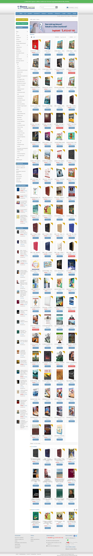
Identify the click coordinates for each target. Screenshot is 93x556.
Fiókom (32, 537)
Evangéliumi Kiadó (20, 144)
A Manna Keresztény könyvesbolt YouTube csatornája (71, 543)
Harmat (18, 146)
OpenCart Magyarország (69, 554)
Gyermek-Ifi (36, 13)
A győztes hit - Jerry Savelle (59, 325)
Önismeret (57, 13)
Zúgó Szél (19, 142)
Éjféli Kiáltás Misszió (21, 81)
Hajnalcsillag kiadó (20, 96)
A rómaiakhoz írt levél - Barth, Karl (71, 459)
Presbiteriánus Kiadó (21, 125)
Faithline (18, 87)
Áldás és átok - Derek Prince (72, 344)
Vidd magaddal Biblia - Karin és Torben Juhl (71, 522)
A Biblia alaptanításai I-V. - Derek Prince (74, 197)
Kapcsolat (18, 179)
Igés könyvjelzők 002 (47, 289)
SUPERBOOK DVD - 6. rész (59, 417)
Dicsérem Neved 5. (23, 195)
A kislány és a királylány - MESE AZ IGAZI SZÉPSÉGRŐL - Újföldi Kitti (48, 523)
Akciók (17, 554)
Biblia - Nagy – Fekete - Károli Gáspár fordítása (75, 252)
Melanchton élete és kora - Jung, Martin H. (71, 499)
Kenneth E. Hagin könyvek (21, 105)
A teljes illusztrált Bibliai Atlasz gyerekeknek (75, 69)
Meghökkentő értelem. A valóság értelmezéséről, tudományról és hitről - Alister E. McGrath (59, 480)
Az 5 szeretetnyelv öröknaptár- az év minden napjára (23, 202)
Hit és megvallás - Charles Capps (72, 270)
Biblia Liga (19, 74)
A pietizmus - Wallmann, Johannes (47, 499)
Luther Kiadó (19, 111)
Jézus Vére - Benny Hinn (47, 179)
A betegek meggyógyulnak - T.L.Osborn (62, 307)
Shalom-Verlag (20, 127)
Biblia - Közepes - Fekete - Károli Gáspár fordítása (52, 234)
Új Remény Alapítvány (21, 136)
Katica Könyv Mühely (21, 103)
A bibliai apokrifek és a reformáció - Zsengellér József (24, 391)
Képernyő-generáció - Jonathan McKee (74, 289)
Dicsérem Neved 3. (23, 209)
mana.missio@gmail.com (54, 545)
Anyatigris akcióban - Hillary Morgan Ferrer (74, 215)
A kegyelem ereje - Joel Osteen (36, 215)
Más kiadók (19, 117)
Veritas (18, 138)
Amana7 (18, 68)
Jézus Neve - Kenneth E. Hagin (60, 380)
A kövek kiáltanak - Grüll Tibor (60, 215)
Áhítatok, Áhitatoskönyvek (21, 43)
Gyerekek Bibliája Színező (60, 142)
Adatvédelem (18, 178)
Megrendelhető (72, 72)
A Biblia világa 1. (47, 50)
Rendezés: (57, 37)
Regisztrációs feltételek (20, 165)
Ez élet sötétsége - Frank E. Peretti (37, 380)
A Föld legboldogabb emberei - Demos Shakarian (52, 325)
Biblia (21, 13)
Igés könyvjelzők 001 (35, 289)
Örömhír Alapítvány (20, 121)
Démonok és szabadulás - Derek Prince (62, 362)
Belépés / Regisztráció (22, 23)
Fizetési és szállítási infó (22, 19)
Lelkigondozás (19, 47)
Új (25, 13)
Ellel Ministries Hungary (21, 83)
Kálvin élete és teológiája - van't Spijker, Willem (23, 331)
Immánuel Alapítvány (21, 153)
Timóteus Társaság (20, 132)
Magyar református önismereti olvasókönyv (24, 311)
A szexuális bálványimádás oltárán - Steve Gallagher (64, 69)
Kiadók (74, 13)
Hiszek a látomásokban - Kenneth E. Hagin (62, 270)
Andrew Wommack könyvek (22, 70)
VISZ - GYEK (19, 140)
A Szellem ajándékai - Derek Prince (37, 344)
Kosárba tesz (22, 192)
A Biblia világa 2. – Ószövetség (60, 50)
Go (56, 7)
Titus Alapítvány (20, 134)
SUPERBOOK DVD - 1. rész (47, 399)
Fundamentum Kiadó (21, 92)
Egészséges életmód (20, 60)
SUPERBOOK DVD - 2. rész (59, 399)
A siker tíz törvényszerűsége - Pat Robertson (75, 325)
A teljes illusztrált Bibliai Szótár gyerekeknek (39, 87)
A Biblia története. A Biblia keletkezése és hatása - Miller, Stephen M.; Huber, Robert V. (24, 373)
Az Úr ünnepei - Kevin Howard (48, 362)
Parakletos (19, 123)
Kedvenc (44, 13)
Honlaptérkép (18, 181)
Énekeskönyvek (19, 58)
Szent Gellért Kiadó (20, 155)
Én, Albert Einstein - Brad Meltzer (60, 522)
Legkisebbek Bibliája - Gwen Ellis (72, 179)
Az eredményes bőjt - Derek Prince (37, 362)
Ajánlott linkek (18, 174)
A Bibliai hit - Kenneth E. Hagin (72, 307)
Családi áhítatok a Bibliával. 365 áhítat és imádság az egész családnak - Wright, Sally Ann (23, 218)
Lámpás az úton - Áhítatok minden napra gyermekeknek (35, 522)
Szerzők (28, 554)
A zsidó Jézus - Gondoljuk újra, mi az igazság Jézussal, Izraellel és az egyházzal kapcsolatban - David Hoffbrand (24, 424)
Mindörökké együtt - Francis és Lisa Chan (38, 197)
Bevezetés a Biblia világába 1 (60, 87)
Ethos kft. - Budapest (21, 85)
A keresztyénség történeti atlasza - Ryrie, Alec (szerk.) (23, 361)
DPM (18, 157)
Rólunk (17, 169)
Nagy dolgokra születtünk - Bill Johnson (74, 380)
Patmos (18, 151)
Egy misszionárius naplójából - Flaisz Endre (38, 142)
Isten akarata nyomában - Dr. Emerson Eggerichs (23, 231)
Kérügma (19, 107)
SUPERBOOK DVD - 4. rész (35, 417)
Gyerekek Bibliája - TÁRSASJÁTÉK (49, 270)
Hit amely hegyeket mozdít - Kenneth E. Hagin (51, 380)
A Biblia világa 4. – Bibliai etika (36, 69)
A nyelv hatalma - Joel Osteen (48, 69)
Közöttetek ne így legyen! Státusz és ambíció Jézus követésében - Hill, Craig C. (23, 383)
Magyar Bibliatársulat (21, 113)
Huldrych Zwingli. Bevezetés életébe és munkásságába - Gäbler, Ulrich (35, 480)
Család (63, 13)
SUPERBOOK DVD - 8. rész (71, 417)
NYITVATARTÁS (19, 176)
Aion (18, 66)
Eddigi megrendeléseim (35, 539)
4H (17, 64)
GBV (18, 94)
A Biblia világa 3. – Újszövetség (72, 50)
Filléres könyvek (19, 159)
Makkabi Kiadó (20, 115)
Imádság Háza (20, 98)
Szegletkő (19, 129)
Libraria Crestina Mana (71, 549)
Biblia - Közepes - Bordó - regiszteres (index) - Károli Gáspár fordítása (59, 459)
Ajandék (30, 13)
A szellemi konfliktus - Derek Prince (49, 344)
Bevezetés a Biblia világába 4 (48, 105)
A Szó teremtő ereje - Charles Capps (61, 344)
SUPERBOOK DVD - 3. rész (71, 399)
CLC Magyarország (20, 79)
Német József (19, 119)
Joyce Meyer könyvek (21, 100)
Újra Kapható (18, 41)
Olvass (69, 13)
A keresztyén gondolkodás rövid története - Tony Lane (24, 301)
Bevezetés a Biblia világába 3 (36, 105)
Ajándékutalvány (23, 554)
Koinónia (18, 109)
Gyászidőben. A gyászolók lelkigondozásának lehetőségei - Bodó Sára (23, 283)
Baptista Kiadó (20, 72)
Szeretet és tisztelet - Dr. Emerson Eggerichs (39, 435)
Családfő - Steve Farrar (71, 124)
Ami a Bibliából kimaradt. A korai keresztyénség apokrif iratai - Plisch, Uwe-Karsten (24, 413)
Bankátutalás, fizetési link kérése (20, 172)
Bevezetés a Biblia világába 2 (72, 87)
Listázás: (71, 37)
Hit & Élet (50, 13)
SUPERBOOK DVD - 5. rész (47, 417)
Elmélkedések (18, 51)
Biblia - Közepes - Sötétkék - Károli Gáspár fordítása (23, 241)
